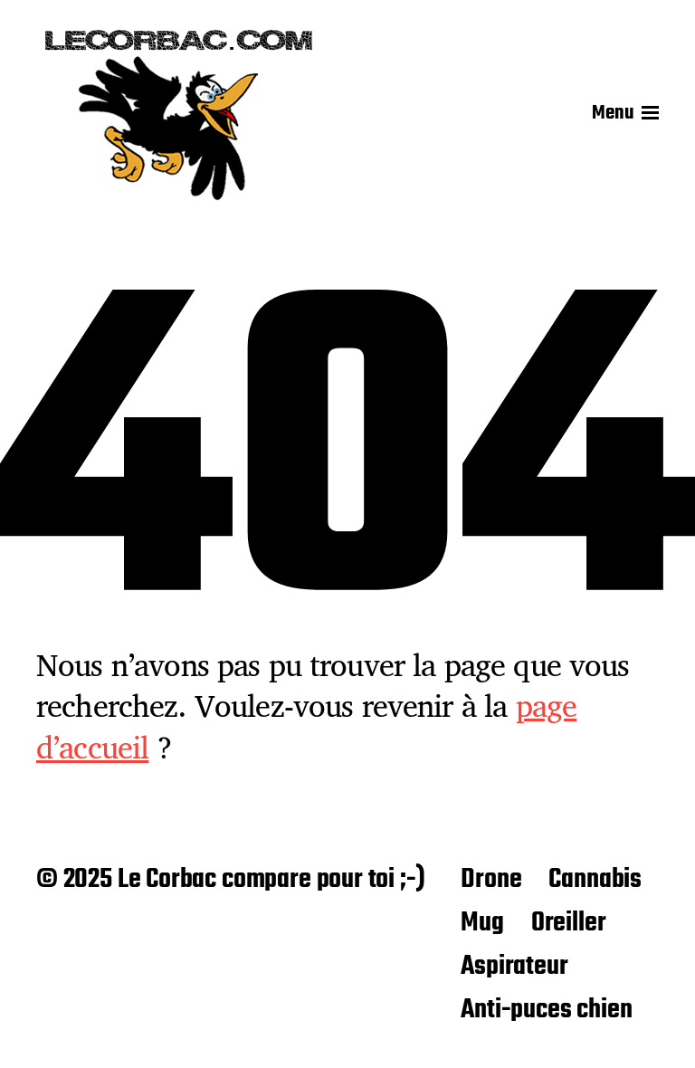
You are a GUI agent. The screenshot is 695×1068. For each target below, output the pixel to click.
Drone (491, 880)
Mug (482, 923)
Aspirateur (514, 966)
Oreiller (568, 923)
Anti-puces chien (546, 1010)
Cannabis (595, 880)
